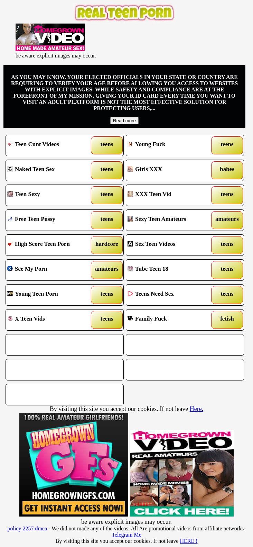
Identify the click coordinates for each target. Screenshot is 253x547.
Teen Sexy (49, 195)
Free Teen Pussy (49, 220)
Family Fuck (170, 320)
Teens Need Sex (170, 295)
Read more (124, 120)
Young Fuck (170, 145)
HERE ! (188, 541)
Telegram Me (126, 535)
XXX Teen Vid (170, 195)
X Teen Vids (49, 320)
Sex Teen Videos (170, 245)
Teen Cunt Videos (49, 145)
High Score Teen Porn (49, 245)
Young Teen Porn (49, 295)
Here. (196, 408)
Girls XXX (170, 170)
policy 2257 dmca (27, 528)
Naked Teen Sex (49, 170)
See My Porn (49, 270)
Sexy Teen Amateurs (170, 220)
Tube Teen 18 (170, 270)
